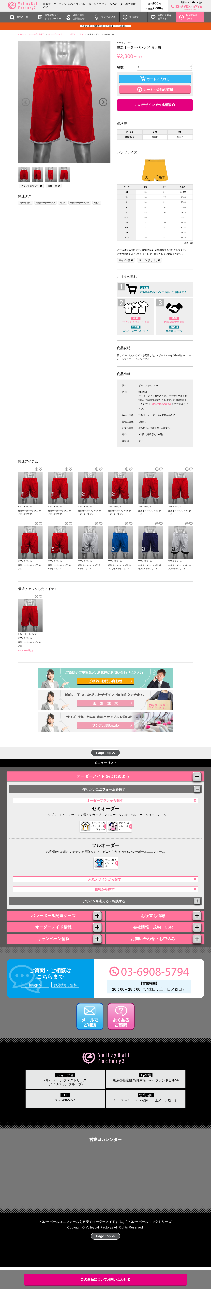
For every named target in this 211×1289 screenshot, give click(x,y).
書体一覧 (54, 185)
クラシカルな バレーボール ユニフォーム (87, 832)
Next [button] (103, 102)
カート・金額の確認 (155, 89)
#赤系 (96, 202)
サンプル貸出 (108, 17)
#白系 (62, 202)
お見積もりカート (191, 17)
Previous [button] (25, 102)
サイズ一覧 (126, 260)
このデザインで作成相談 (155, 105)
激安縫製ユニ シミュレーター (53, 17)
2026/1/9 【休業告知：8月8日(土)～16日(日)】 (105, 26)
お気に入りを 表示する (164, 17)
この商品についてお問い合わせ (106, 1279)
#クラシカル (25, 202)
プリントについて (31, 185)
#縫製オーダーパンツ (79, 202)
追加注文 (134, 17)
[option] (64, 102)
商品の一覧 (22, 17)
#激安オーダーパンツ (45, 202)
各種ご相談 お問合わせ (79, 17)
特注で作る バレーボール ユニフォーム (103, 869)
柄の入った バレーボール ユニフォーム (119, 832)
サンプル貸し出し (149, 260)
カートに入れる (155, 78)
